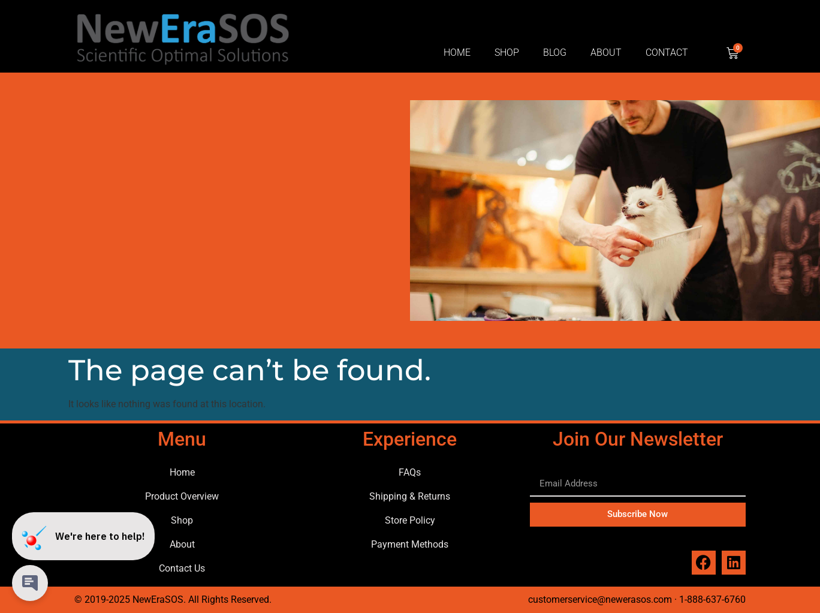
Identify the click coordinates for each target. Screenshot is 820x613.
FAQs (410, 472)
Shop (507, 52)
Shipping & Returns (409, 496)
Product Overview (182, 496)
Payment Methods (409, 544)
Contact (667, 52)
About (606, 52)
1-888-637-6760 (712, 599)
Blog (554, 52)
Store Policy (410, 520)
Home (457, 52)
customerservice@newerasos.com (600, 599)
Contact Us (182, 568)
